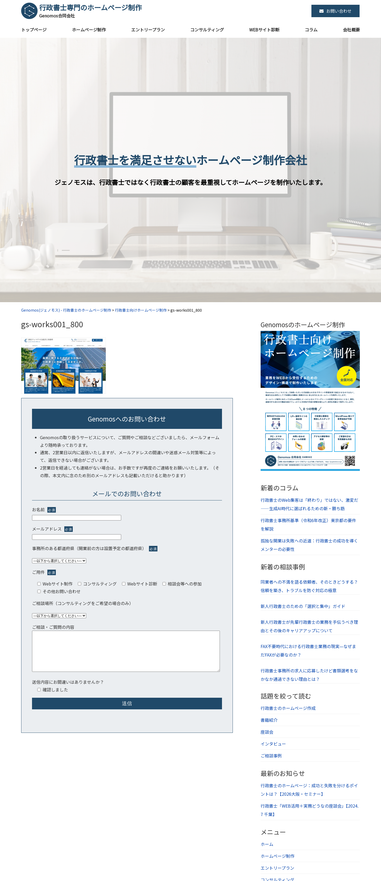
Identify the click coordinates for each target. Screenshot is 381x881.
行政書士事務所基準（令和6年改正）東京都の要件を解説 (308, 524)
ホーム (267, 844)
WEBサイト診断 (264, 29)
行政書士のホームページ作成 (288, 708)
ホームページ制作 (89, 29)
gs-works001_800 (52, 323)
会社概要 (351, 29)
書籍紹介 (269, 720)
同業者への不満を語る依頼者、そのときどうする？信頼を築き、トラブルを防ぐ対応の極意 (309, 586)
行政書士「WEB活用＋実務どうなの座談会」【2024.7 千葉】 (310, 810)
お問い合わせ (335, 11)
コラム (311, 29)
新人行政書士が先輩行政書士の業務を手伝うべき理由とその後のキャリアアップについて (309, 626)
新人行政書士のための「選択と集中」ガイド (303, 606)
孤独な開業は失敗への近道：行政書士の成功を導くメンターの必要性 (309, 544)
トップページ (34, 29)
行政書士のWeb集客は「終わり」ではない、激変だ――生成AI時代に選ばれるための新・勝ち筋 (309, 504)
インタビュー (273, 744)
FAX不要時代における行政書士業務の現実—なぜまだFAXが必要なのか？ (308, 650)
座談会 (267, 732)
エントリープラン (148, 29)
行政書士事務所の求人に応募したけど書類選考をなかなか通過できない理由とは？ (309, 674)
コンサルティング (207, 29)
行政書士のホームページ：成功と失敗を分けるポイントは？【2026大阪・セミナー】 (309, 789)
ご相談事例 (271, 755)
